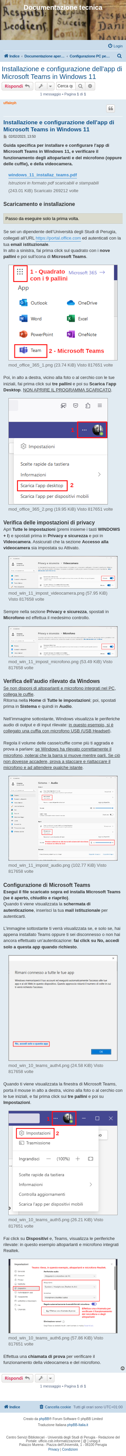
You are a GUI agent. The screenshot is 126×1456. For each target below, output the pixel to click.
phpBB (44, 1419)
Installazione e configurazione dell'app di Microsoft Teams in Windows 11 (62, 72)
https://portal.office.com (58, 238)
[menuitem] (115, 46)
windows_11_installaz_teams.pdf (42, 174)
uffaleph (9, 103)
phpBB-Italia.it (77, 1425)
